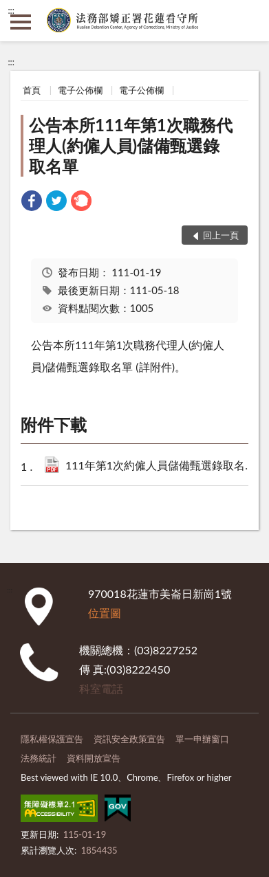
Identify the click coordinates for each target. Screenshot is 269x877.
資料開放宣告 (93, 758)
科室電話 (101, 688)
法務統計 (38, 758)
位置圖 (104, 612)
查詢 (248, 20)
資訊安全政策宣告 (129, 738)
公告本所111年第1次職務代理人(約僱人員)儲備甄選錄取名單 (131, 145)
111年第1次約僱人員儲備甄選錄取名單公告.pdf (162, 466)
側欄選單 (20, 22)
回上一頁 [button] (221, 235)
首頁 (32, 90)
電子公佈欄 (80, 90)
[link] (31, 202)
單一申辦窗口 (202, 738)
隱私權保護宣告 (52, 738)
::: (11, 10)
